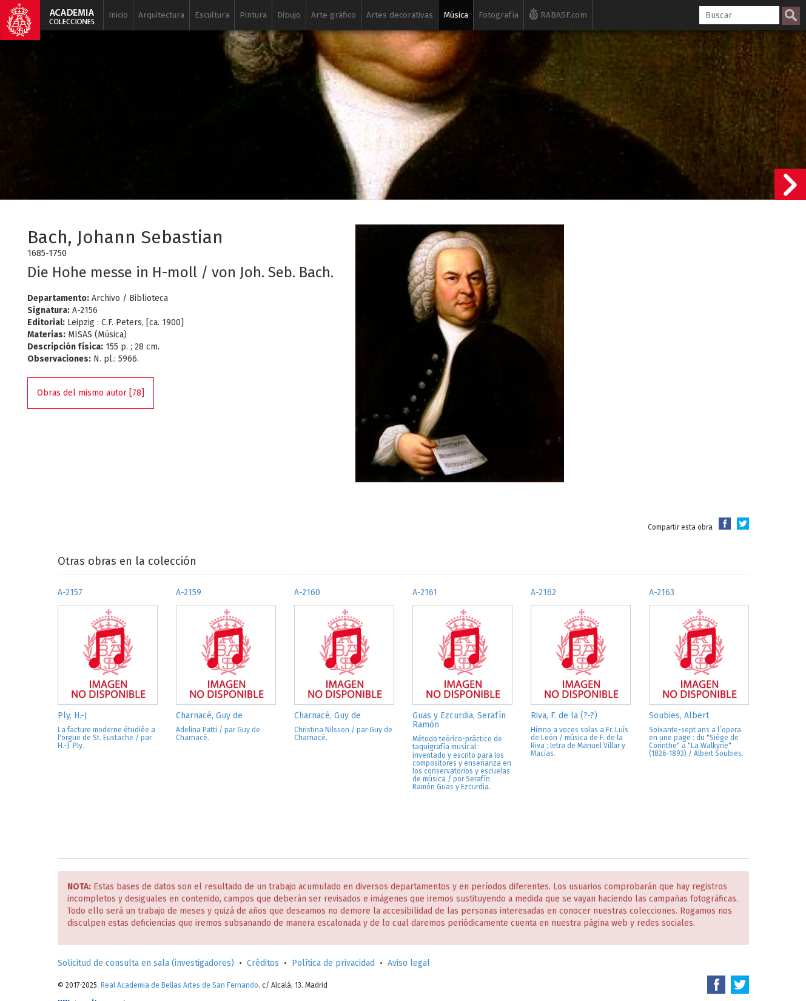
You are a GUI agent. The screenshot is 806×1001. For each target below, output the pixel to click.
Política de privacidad (333, 963)
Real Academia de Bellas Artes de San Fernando (179, 985)
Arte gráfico (333, 15)
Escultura (212, 15)
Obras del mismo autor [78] (90, 393)
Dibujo (289, 15)
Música (455, 15)
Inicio (118, 15)
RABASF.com (558, 14)
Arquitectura (161, 15)
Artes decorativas (399, 15)
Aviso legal (409, 963)
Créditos (263, 963)
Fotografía (499, 15)
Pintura (253, 15)
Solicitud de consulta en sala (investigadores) (146, 963)
